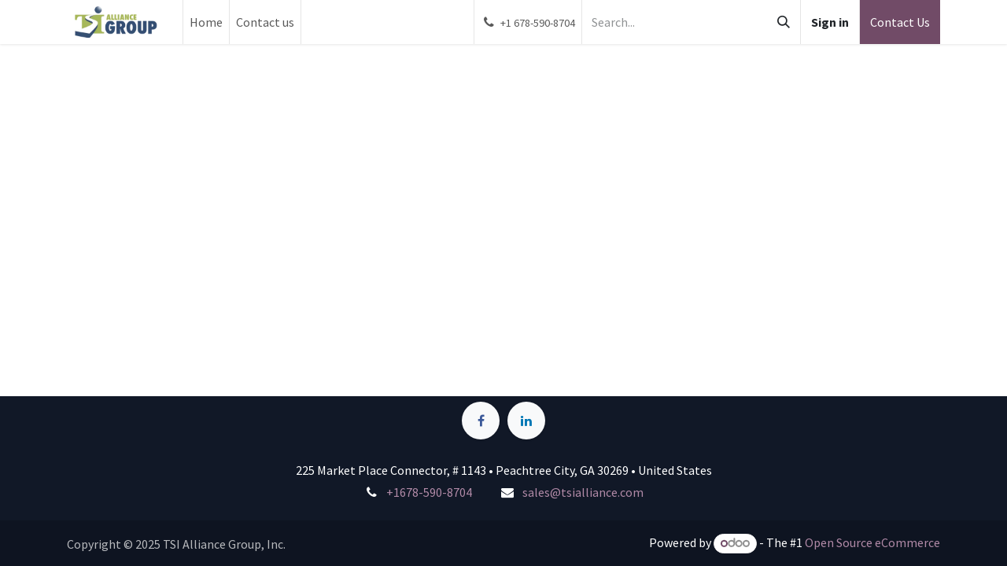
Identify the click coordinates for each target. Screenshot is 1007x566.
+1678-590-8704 (429, 492)
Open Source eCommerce (872, 542)
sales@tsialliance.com (583, 492)
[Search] (783, 22)
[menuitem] (206, 22)
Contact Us (900, 22)
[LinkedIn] (526, 420)
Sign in (830, 22)
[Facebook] (481, 420)
